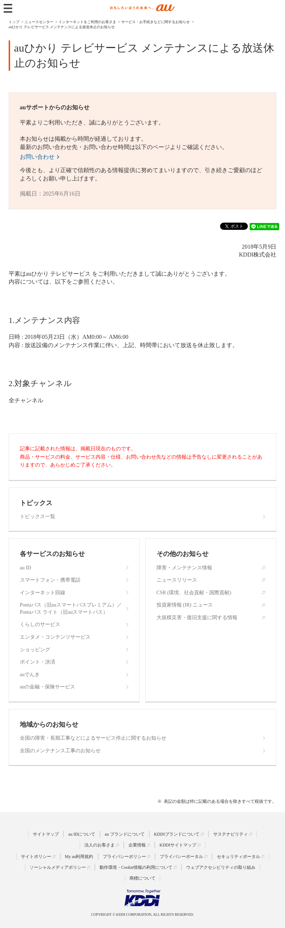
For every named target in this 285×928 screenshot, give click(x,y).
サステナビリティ (230, 834)
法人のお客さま (99, 845)
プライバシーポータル (181, 856)
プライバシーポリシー (124, 856)
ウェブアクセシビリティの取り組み (220, 867)
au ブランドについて (124, 834)
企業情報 (137, 845)
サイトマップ (46, 834)
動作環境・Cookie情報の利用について (136, 867)
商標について (142, 878)
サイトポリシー (36, 856)
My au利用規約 (79, 856)
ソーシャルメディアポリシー (58, 867)
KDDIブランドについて (177, 834)
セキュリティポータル (238, 856)
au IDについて (81, 834)
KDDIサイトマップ (177, 845)
